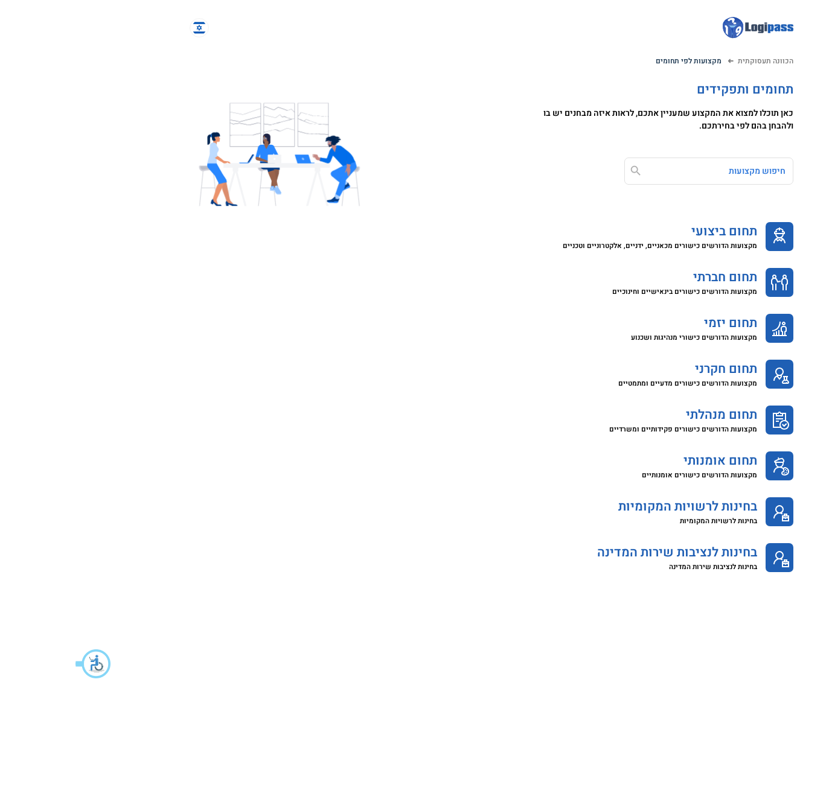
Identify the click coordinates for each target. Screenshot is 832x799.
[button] (18, 664)
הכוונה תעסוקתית (690, 61)
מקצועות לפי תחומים (613, 61)
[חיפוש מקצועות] (640, 171)
